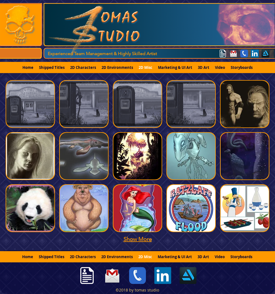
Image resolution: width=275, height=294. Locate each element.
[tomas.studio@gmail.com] (233, 53)
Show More (137, 239)
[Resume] (223, 53)
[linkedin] (255, 53)
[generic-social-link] (265, 53)
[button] (30, 104)
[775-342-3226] (244, 53)
